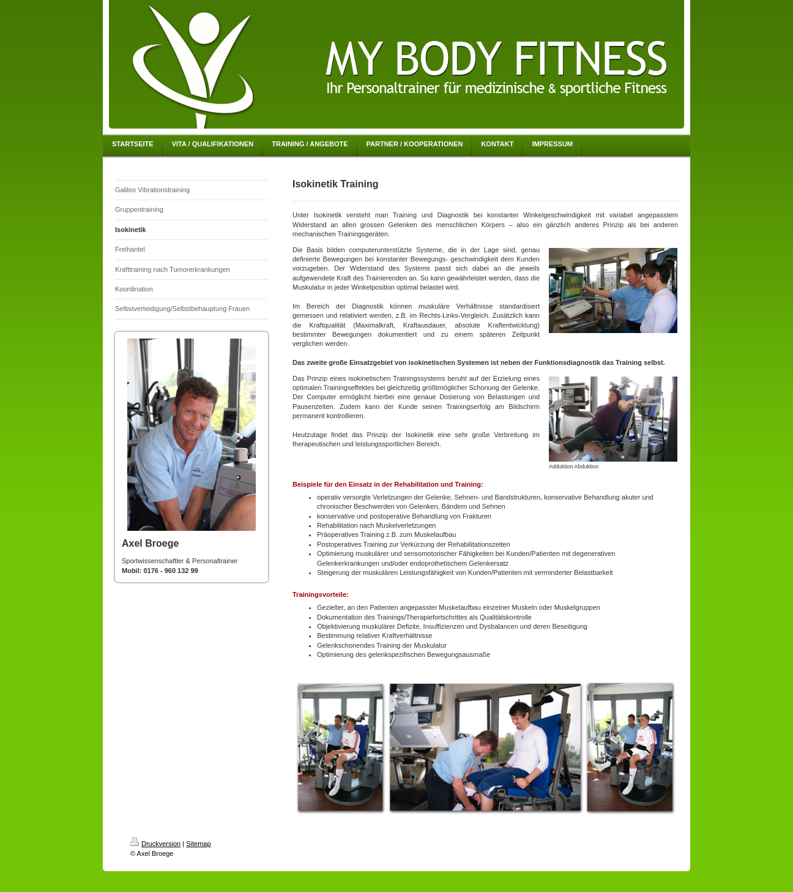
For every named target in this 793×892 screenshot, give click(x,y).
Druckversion (155, 843)
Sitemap (198, 843)
